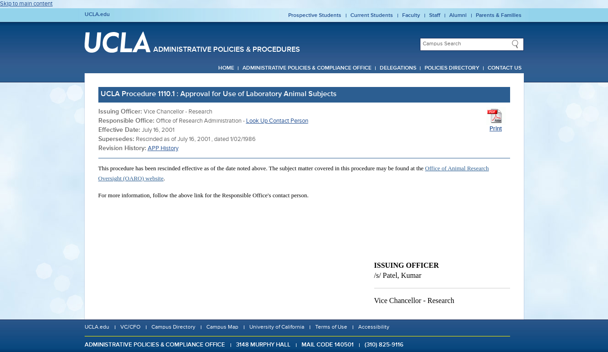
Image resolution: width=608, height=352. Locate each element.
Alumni (458, 15)
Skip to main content (26, 4)
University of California (276, 327)
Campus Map (222, 327)
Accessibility (373, 327)
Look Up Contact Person (277, 121)
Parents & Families (499, 15)
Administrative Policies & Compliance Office (306, 68)
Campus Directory (173, 327)
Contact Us (505, 68)
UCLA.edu (97, 14)
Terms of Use (331, 327)
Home (226, 68)
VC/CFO (130, 327)
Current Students (371, 15)
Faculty (411, 15)
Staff (434, 15)
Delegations (398, 68)
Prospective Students (314, 15)
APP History (163, 149)
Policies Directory (452, 68)
